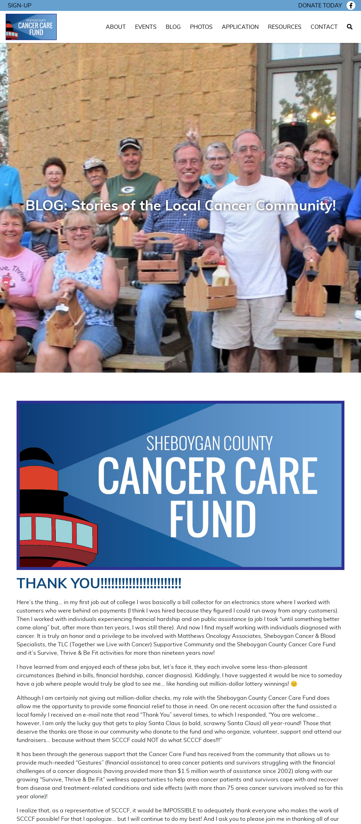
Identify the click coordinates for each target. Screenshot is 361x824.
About (116, 27)
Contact (324, 27)
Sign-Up (19, 5)
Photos (201, 27)
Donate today (320, 5)
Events (146, 27)
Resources (284, 27)
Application (240, 27)
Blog (173, 27)
